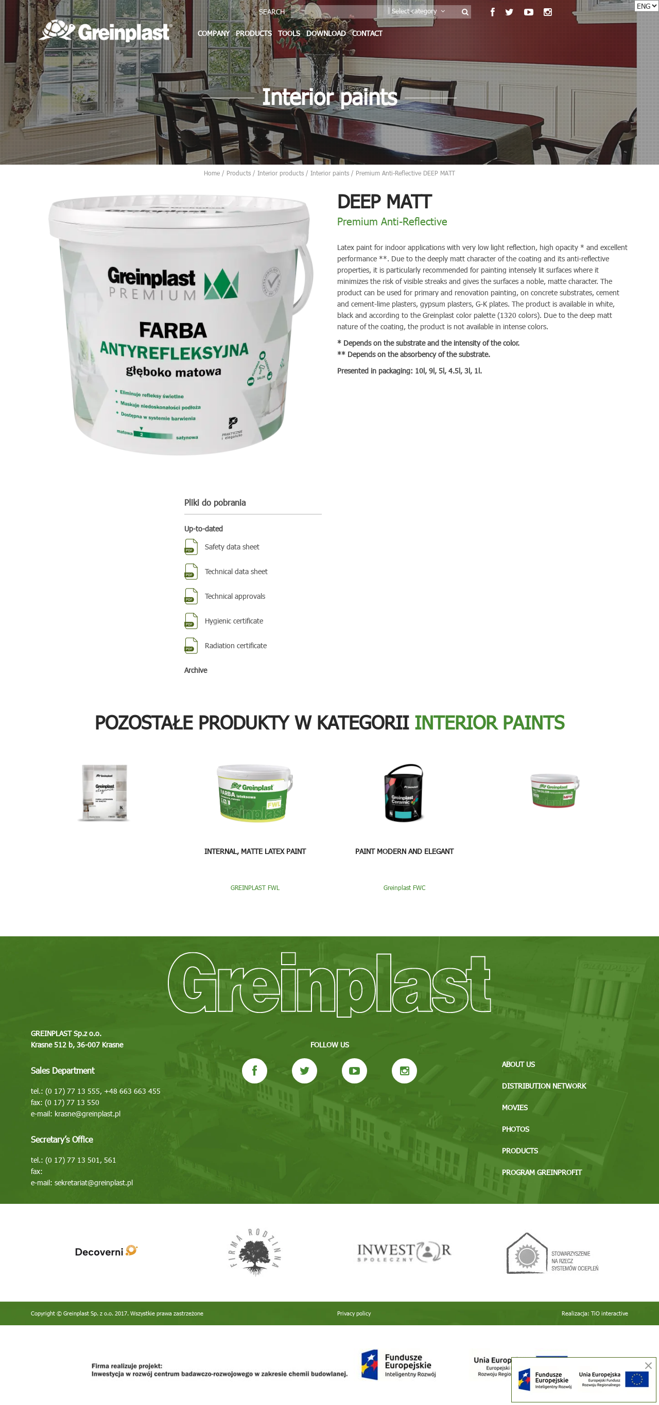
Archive (195, 670)
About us (518, 1064)
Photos (515, 1129)
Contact (367, 33)
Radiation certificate (236, 645)
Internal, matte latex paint (255, 851)
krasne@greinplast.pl (87, 1113)
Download (326, 33)
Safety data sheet (232, 547)
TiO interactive (609, 1313)
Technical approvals (235, 596)
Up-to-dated (203, 528)
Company (214, 33)
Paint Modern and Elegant (404, 851)
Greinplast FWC (404, 887)
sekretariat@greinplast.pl (94, 1182)
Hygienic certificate (234, 621)
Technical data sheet (236, 571)
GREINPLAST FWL (255, 887)
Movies (515, 1107)
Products (254, 33)
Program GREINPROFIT (542, 1172)
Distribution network (544, 1086)
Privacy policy (354, 1313)
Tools (289, 33)
